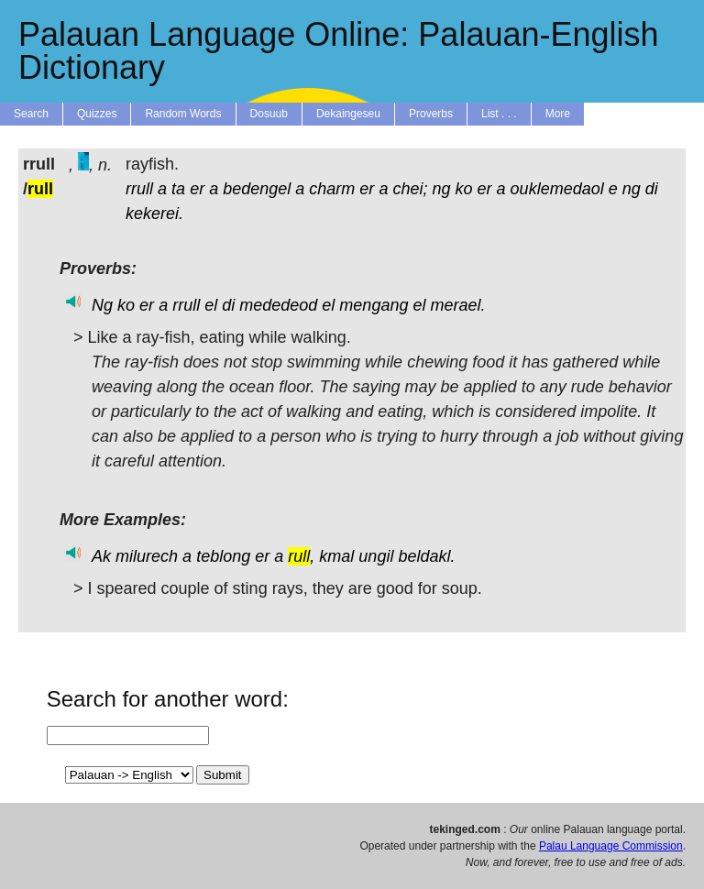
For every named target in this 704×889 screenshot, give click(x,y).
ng (441, 189)
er (197, 189)
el (210, 305)
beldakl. (426, 556)
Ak (101, 556)
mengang (373, 305)
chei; (409, 189)
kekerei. (154, 213)
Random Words (183, 113)
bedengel (257, 189)
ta (178, 189)
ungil (375, 556)
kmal (336, 556)
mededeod (278, 305)
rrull (139, 189)
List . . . (499, 113)
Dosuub (269, 113)
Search (31, 113)
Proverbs (431, 113)
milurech (147, 556)
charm (332, 189)
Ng (102, 305)
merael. (457, 305)
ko (464, 189)
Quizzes (96, 113)
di (651, 189)
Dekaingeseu (348, 113)
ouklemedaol (557, 189)
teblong (223, 556)
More (557, 113)
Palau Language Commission (611, 846)
